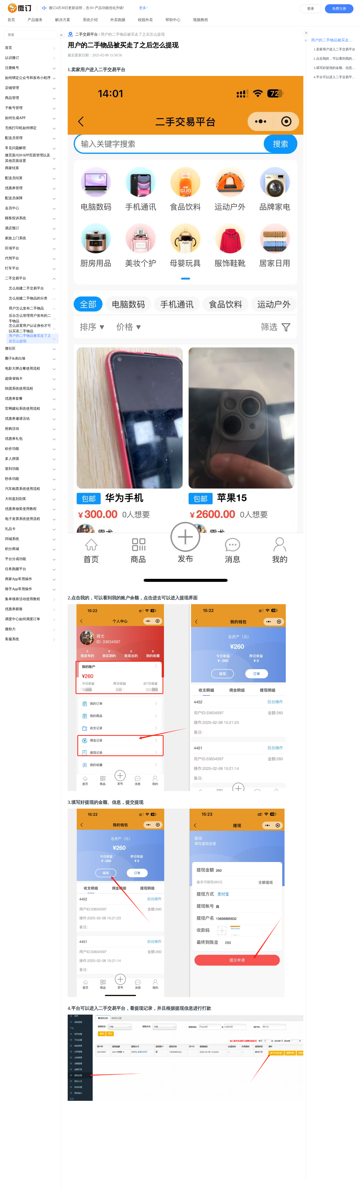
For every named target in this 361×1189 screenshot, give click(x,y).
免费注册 (339, 9)
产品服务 (35, 20)
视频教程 (200, 20)
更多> (143, 8)
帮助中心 (172, 20)
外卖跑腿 (117, 20)
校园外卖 (145, 20)
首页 (11, 20)
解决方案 (62, 20)
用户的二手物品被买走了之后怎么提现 (123, 45)
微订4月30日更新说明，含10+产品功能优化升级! (86, 8)
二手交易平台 (86, 34)
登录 (310, 9)
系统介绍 (90, 20)
